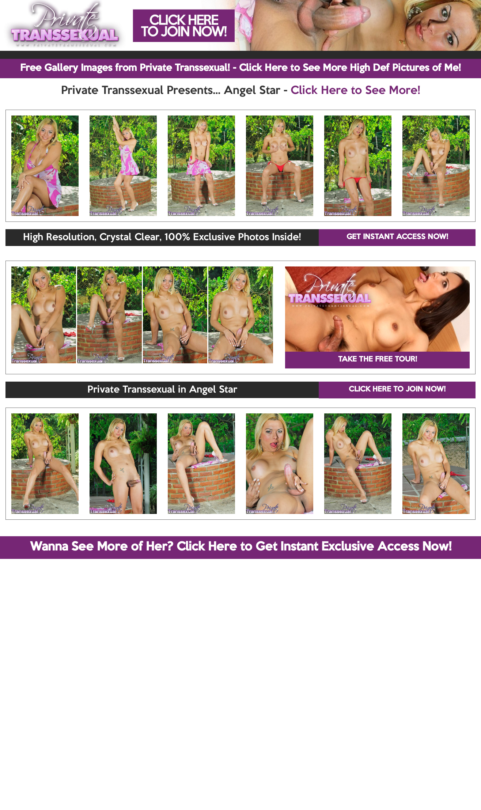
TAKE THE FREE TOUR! (377, 359)
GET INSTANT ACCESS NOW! (397, 237)
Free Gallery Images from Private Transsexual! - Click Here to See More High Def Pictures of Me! (240, 68)
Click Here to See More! (355, 91)
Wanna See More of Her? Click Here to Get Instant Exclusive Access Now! (240, 547)
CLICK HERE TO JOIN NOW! (397, 389)
